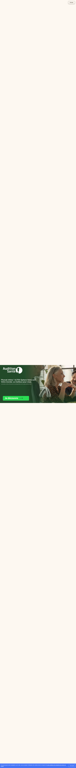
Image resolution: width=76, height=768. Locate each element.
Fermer (71, 2)
